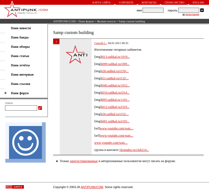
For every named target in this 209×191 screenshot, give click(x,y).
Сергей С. (100, 43)
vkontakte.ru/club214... (134, 150)
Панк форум (86, 21)
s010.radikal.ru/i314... (115, 92)
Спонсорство (175, 2)
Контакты (149, 2)
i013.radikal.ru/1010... (115, 57)
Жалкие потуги (106, 21)
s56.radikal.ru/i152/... (115, 114)
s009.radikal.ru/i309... (115, 64)
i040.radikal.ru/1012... (115, 85)
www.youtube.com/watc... (116, 128)
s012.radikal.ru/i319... (115, 107)
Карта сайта (101, 2)
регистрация (192, 14)
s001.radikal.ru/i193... (115, 121)
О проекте (126, 2)
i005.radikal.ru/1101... (115, 100)
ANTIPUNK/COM (64, 21)
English (198, 2)
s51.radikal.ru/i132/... (115, 78)
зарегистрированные (84, 161)
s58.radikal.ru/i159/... (115, 71)
